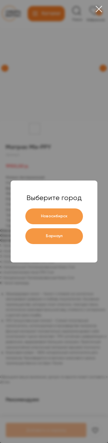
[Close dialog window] (99, 9)
